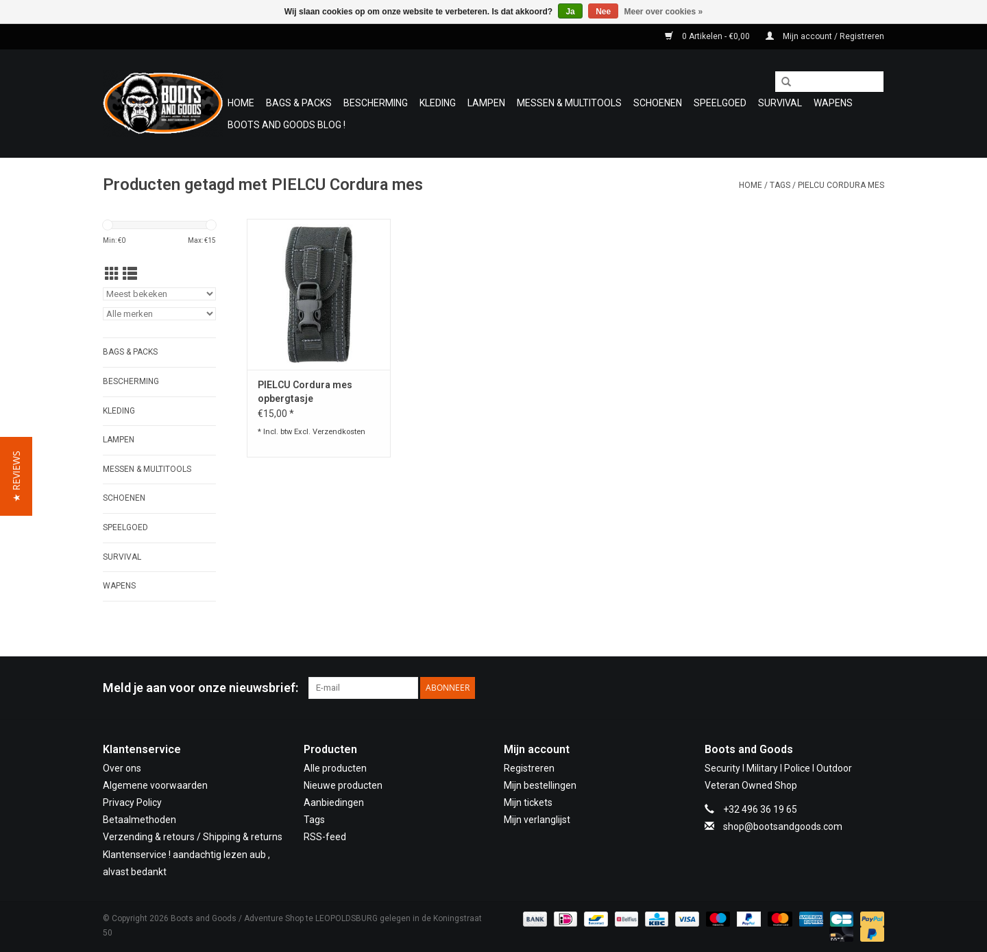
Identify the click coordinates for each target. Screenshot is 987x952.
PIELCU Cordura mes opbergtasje (305, 391)
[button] (16, 476)
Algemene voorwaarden (155, 785)
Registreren (529, 768)
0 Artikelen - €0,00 (708, 36)
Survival (780, 102)
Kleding (437, 102)
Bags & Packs (299, 102)
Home (241, 102)
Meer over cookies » (663, 11)
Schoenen (657, 102)
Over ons (122, 768)
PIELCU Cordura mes (841, 185)
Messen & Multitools (569, 102)
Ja (569, 11)
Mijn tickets (528, 802)
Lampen (486, 102)
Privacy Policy (132, 802)
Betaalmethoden (139, 819)
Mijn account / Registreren (825, 36)
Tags (780, 185)
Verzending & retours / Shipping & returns (192, 836)
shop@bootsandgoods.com (782, 826)
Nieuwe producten (343, 785)
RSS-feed (325, 836)
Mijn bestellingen (540, 785)
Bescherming (375, 102)
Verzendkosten (339, 431)
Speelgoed (720, 102)
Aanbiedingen (334, 802)
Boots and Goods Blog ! (286, 124)
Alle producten (335, 768)
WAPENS (833, 102)
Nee (603, 11)
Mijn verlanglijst (537, 819)
